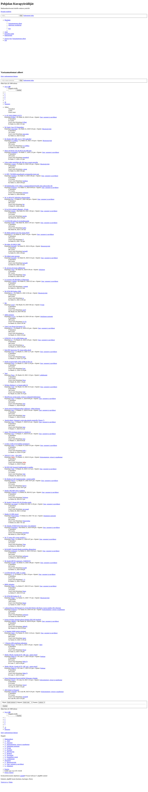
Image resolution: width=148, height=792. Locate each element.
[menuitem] (15, 23)
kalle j (13, 445)
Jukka (13, 457)
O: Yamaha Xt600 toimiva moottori (15, 631)
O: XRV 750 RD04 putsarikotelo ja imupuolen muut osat (22, 174)
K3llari (13, 117)
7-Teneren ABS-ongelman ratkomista (16, 643)
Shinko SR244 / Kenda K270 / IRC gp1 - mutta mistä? (21, 655)
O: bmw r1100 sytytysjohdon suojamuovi (17, 444)
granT (13, 305)
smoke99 (14, 691)
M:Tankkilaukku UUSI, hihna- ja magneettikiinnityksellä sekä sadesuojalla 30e (28, 186)
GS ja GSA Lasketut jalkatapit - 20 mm (16, 209)
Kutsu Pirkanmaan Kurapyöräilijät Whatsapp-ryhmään (21, 678)
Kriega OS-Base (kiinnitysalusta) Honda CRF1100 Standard (23, 619)
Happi (13, 598)
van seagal (14, 504)
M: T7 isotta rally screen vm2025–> (15, 537)
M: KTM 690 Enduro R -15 (13, 596)
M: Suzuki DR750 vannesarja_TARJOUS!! (18, 561)
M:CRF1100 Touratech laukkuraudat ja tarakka (19, 467)
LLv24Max (14, 140)
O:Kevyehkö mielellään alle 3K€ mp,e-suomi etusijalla (21, 162)
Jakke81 (13, 621)
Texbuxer (14, 492)
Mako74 (13, 656)
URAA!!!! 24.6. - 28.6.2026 (13, 455)
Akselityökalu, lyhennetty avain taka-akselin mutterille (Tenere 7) (24, 420)
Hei (6, 303)
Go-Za (13, 316)
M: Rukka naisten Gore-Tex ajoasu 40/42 (17, 233)
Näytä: (9, 702)
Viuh (12, 387)
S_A (12, 574)
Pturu (12, 375)
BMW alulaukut (9, 584)
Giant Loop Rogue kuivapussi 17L (15, 326)
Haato (13, 586)
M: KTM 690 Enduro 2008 (13, 291)
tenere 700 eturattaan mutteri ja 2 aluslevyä (18, 432)
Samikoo (14, 176)
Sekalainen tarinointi (46, 316)
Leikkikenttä (43, 375)
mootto (13, 211)
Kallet (13, 223)
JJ (11, 234)
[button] (7, 86)
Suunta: (39, 702)
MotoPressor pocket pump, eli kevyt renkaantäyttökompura (22, 397)
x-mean (13, 164)
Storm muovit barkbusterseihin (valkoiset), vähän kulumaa (22, 408)
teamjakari (14, 527)
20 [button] (5, 102)
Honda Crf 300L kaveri (12, 514)
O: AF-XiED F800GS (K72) (13, 115)
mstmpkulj (14, 152)
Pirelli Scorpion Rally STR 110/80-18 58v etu (18, 361)
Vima (12, 269)
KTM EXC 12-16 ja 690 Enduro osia (16, 338)
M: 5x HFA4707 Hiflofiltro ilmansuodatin (17, 197)
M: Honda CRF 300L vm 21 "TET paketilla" (18, 139)
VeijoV (13, 680)
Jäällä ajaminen (9, 315)
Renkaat (42, 656)
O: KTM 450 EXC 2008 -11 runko (15, 573)
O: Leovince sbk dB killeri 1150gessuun (17, 279)
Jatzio (13, 633)
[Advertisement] (74, 56)
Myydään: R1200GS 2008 (12, 244)
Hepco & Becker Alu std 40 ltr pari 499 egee (18, 150)
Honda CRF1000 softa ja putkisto (15, 490)
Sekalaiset (42, 269)
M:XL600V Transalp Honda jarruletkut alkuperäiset (20, 549)
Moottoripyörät (46, 129)
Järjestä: (25, 702)
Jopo (12, 398)
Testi (6, 373)
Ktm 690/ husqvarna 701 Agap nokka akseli (18, 350)
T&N (40, 645)
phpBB (22, 776)
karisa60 (13, 246)
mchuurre (14, 187)
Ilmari (13, 645)
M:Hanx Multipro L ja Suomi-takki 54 (16, 385)
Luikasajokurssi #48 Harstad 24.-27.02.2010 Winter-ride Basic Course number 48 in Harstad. (33, 608)
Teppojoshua (15, 516)
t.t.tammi (14, 281)
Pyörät (42, 305)
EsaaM (13, 562)
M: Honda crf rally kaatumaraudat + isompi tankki (20, 479)
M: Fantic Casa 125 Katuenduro (14, 127)
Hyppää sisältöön (6, 11)
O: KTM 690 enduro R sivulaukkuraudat (17, 221)
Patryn (13, 480)
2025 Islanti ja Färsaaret (12, 690)
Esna (12, 351)
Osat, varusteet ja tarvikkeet (48, 117)
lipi (12, 199)
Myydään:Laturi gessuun (12, 256)
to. (12, 293)
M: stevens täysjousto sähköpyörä (15, 268)
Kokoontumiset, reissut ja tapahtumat (51, 457)
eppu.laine (14, 129)
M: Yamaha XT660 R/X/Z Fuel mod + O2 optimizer (20, 526)
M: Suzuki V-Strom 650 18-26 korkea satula (18, 502)
